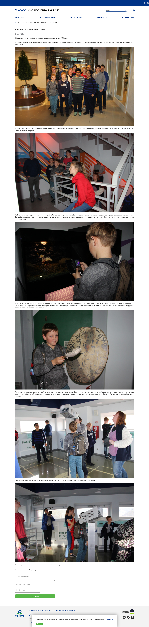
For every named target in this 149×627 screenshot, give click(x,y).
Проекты (102, 17)
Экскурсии (76, 17)
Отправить (35, 596)
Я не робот (23, 590)
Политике (109, 620)
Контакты (128, 17)
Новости (22, 22)
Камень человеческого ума (42, 22)
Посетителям (47, 17)
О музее (19, 17)
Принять (39, 624)
